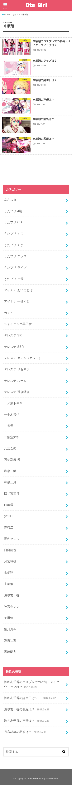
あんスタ (10, 199)
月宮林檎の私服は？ (25, 732)
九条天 (8, 425)
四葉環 (8, 505)
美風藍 (8, 617)
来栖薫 (8, 584)
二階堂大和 (11, 437)
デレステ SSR (14, 346)
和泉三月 (10, 482)
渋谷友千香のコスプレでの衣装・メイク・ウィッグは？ (33, 684)
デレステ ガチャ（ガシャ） (23, 358)
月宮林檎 (10, 561)
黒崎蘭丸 (10, 651)
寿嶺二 (8, 527)
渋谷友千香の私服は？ (27, 709)
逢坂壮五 (10, 640)
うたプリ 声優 (13, 279)
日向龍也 (10, 550)
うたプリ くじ (13, 233)
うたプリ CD (13, 222)
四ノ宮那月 (11, 493)
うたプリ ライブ (15, 267)
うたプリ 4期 (13, 211)
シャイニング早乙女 (18, 324)
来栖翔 (8, 572)
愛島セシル (11, 538)
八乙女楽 (10, 448)
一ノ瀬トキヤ (13, 403)
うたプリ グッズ (15, 256)
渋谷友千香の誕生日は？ (30, 698)
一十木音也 (11, 414)
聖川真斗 (10, 629)
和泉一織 (10, 471)
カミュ (8, 312)
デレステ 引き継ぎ (17, 391)
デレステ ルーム (15, 380)
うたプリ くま (13, 245)
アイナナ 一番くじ (17, 301)
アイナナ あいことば (18, 290)
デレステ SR (13, 335)
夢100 (8, 516)
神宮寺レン (11, 606)
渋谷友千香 (11, 595)
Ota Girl (36, 5)
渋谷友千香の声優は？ (27, 721)
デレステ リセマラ (17, 369)
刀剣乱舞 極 (12, 459)
